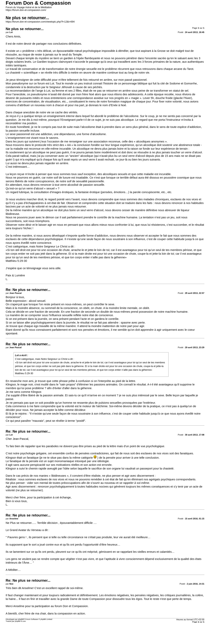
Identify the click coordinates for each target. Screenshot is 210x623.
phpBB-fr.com (20, 621)
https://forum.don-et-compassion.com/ (26, 10)
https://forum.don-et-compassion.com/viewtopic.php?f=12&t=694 (40, 21)
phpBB (20, 619)
